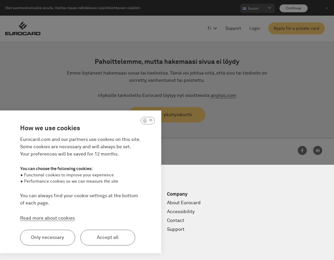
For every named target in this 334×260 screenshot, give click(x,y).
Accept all (75, 237)
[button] (115, 120)
